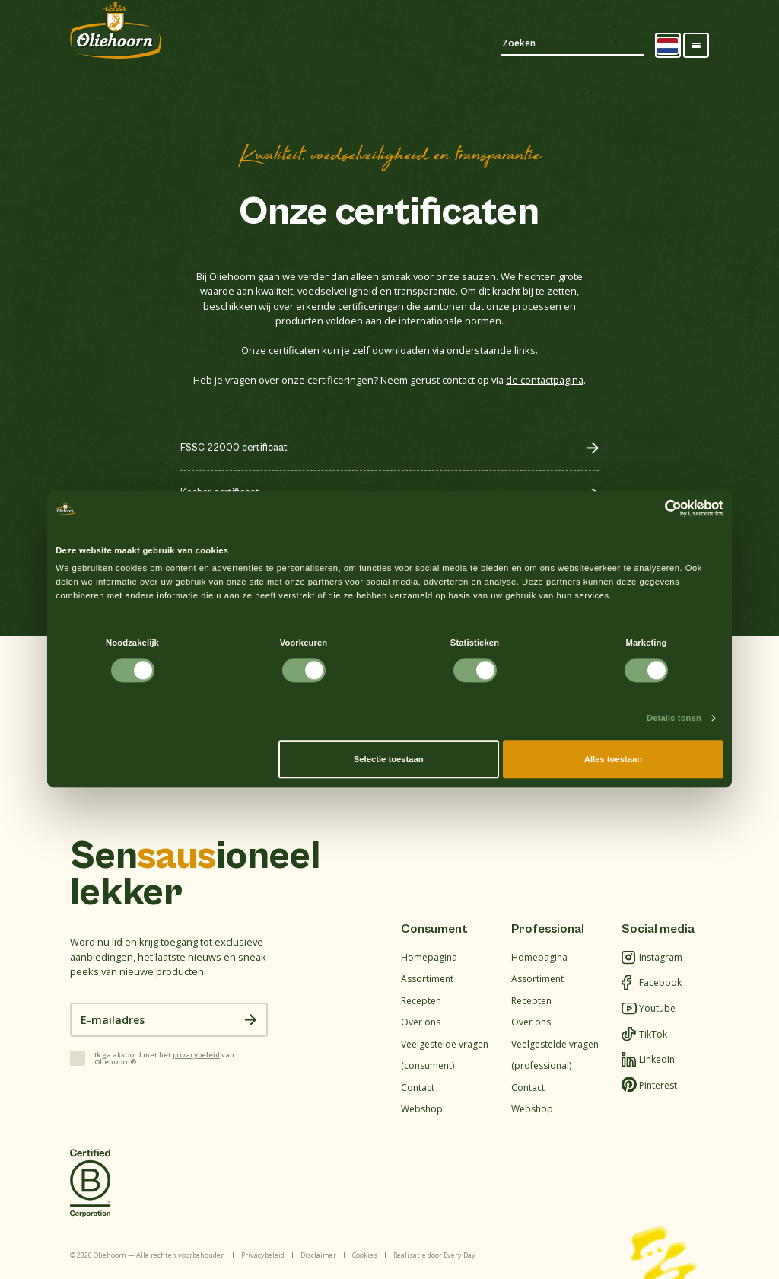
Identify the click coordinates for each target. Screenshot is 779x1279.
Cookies (364, 1255)
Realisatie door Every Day (434, 1255)
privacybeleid (196, 1055)
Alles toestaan (613, 759)
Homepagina (429, 957)
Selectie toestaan (389, 759)
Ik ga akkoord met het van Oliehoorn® (164, 1058)
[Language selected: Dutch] (667, 46)
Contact (417, 1087)
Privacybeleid (263, 1255)
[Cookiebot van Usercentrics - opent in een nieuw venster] (656, 509)
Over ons (420, 1022)
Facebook (652, 983)
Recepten (421, 1000)
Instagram (652, 958)
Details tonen (674, 717)
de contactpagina (544, 380)
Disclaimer (318, 1255)
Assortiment (427, 978)
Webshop (422, 1108)
